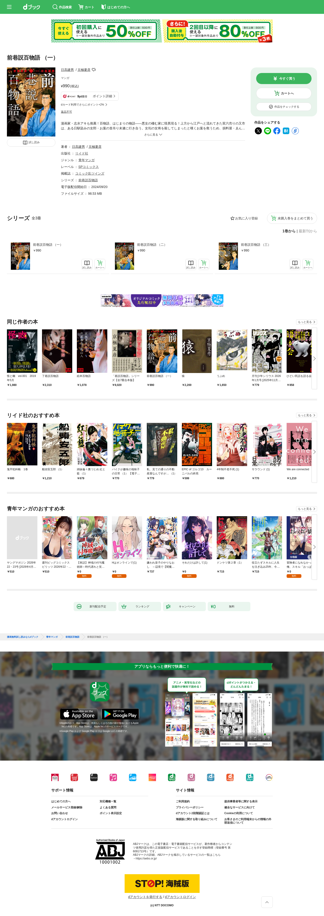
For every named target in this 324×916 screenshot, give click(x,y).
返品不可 (66, 111)
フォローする (93, 69)
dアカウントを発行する (145, 897)
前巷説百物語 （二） (152, 244)
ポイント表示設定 (111, 813)
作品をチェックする (286, 106)
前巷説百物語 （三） (256, 244)
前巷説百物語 (88, 180)
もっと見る (305, 322)
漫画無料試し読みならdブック (22, 637)
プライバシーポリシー (190, 807)
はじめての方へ (61, 801)
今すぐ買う (287, 78)
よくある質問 (108, 807)
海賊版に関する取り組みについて (196, 819)
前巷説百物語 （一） (48, 244)
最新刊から (308, 231)
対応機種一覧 (108, 801)
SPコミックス (88, 167)
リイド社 (81, 153)
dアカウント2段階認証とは (193, 813)
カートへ (287, 93)
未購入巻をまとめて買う (295, 218)
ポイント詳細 (102, 96)
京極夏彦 (84, 70)
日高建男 (67, 70)
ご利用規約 (183, 801)
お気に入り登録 (246, 218)
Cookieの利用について (238, 813)
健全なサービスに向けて (239, 807)
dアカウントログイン (64, 819)
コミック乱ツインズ (89, 173)
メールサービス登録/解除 (66, 807)
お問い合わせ (59, 813)
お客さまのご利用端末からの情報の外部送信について (247, 821)
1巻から (289, 231)
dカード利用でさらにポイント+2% (82, 104)
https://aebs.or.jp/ (146, 858)
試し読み (34, 142)
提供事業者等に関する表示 (241, 801)
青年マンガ (86, 160)
